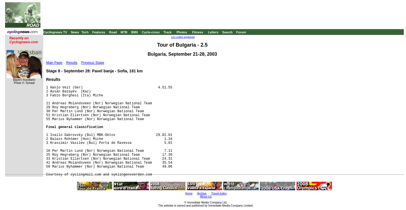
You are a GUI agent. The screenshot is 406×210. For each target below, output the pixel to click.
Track (167, 32)
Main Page (54, 63)
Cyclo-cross (151, 32)
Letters (213, 32)
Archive (201, 193)
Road (113, 32)
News (75, 32)
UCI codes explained (183, 37)
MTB (124, 32)
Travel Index (219, 193)
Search (227, 32)
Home (189, 193)
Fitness (197, 32)
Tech (84, 32)
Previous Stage (92, 63)
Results (71, 63)
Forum (241, 32)
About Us (205, 196)
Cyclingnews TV (55, 32)
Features (98, 32)
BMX (134, 32)
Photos (181, 32)
